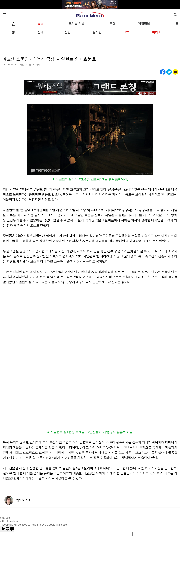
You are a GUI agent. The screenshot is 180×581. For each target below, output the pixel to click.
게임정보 (144, 23)
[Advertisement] (90, 44)
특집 (112, 23)
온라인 (97, 32)
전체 (40, 32)
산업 (67, 32)
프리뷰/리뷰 (76, 23)
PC (127, 32)
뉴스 (40, 23)
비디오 (156, 32)
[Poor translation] (9, 529)
